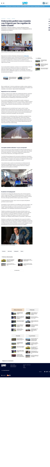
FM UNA (24, 367)
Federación (13, 18)
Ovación (22, 6)
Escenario (32, 6)
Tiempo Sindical (37, 6)
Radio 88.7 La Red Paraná (26, 364)
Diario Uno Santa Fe (13, 366)
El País (25, 6)
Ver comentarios (16, 270)
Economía (28, 6)
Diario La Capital (12, 364)
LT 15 (43, 6)
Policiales (18, 6)
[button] (1, 3)
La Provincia (14, 6)
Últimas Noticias (8, 6)
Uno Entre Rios (3, 18)
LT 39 (41, 6)
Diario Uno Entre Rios (13, 365)
